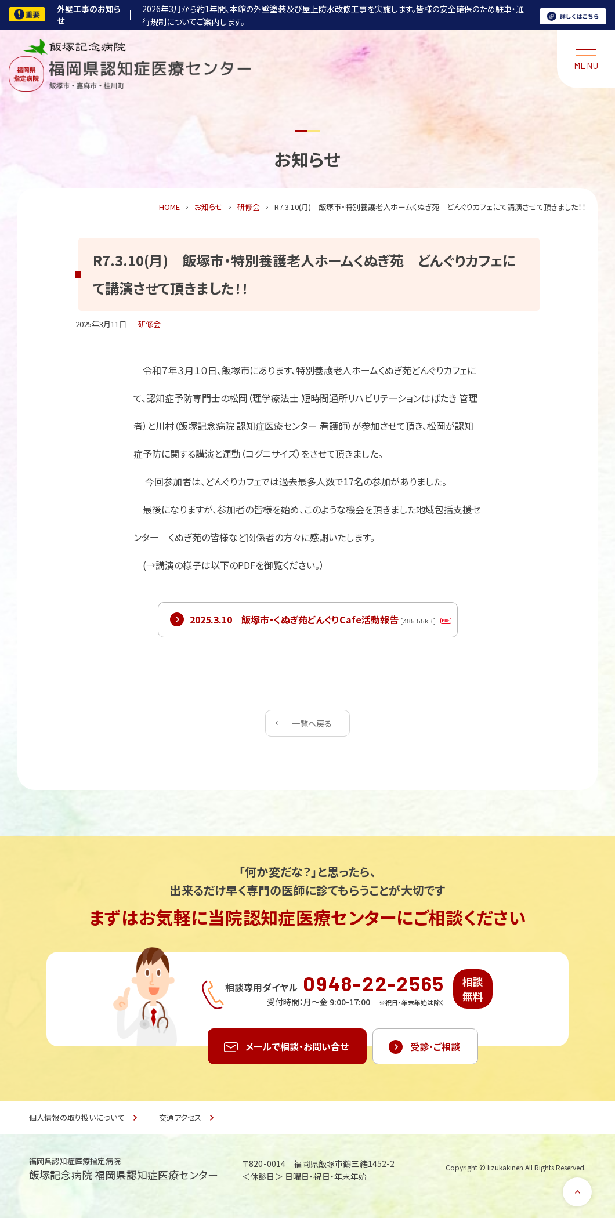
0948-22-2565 (373, 983)
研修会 (149, 323)
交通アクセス (180, 1117)
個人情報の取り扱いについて (77, 1117)
